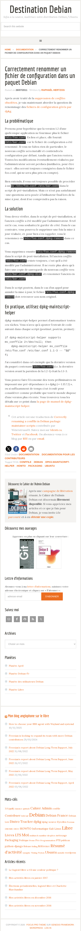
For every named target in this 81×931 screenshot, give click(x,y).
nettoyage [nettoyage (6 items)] (61, 831)
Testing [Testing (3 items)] (34, 849)
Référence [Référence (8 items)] (44, 842)
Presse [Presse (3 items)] (32, 837)
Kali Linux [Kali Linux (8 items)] (55, 825)
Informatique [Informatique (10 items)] (40, 825)
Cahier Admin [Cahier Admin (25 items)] (41, 804)
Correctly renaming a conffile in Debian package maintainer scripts (39, 418)
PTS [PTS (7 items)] (58, 836)
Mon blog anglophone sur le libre (28, 712)
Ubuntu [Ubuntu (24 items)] (51, 848)
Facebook (31, 430)
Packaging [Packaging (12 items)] (11, 836)
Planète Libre (16, 685)
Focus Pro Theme (36, 921)
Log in (48, 924)
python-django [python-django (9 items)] (14, 842)
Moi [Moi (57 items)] (25, 831)
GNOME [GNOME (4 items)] (9, 825)
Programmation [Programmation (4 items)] (47, 836)
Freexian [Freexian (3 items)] (70, 818)
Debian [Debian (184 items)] (37, 811)
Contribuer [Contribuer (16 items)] (13, 812)
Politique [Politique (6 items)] (24, 836)
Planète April (16, 662)
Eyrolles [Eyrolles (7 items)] (61, 818)
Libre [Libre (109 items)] (67, 824)
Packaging (35, 462)
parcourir (14, 513)
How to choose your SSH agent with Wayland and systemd (41, 720)
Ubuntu (50, 462)
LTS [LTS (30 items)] (18, 831)
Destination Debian (41, 9)
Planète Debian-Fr (19, 669)
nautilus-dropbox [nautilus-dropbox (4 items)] (47, 832)
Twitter (16, 430)
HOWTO (21, 462)
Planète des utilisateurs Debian (26, 677)
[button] (9, 445)
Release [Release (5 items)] (27, 842)
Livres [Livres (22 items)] (9, 831)
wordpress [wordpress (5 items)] (70, 849)
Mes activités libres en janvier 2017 (28, 874)
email (40, 435)
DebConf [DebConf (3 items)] (24, 812)
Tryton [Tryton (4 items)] (41, 849)
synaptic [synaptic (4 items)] (26, 849)
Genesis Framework (62, 921)
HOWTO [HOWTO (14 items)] (25, 825)
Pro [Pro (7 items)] (37, 836)
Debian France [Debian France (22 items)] (57, 812)
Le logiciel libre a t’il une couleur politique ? (33, 866)
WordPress (36, 924)
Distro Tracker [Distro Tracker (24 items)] (21, 818)
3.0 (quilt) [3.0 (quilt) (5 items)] (9, 805)
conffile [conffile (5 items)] (56, 805)
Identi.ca (56, 426)
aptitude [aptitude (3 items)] (26, 805)
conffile (25, 458)
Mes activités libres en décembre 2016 (30, 893)
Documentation (29, 450)
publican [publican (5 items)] (65, 836)
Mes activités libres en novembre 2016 (30, 901)
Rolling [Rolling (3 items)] (34, 843)
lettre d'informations (39, 582)
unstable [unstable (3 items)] (60, 849)
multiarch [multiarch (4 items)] (34, 832)
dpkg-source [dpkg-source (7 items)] (49, 818)
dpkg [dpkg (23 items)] (37, 818)
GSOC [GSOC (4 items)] (16, 825)
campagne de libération (57, 487)
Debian (38, 458)
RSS (25, 435)
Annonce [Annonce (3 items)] (18, 805)
